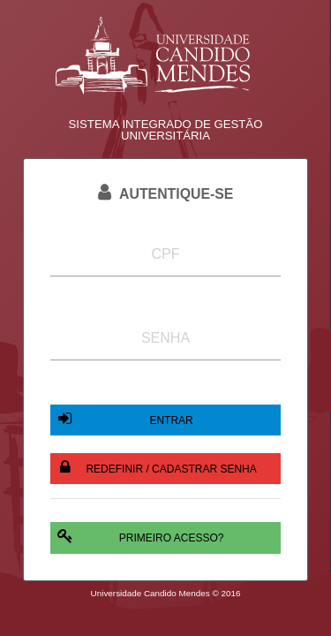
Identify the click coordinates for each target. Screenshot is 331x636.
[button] (165, 420)
